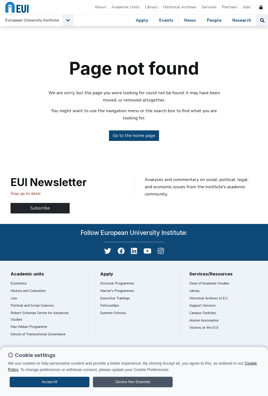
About (100, 7)
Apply (142, 20)
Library (151, 7)
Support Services (202, 305)
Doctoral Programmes (117, 283)
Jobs (246, 7)
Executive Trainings (115, 298)
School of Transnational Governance (38, 334)
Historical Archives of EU (208, 298)
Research (241, 20)
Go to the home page (134, 136)
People (214, 20)
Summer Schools (113, 313)
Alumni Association (204, 320)
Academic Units (126, 7)
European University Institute (32, 20)
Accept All (49, 382)
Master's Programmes (117, 290)
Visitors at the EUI (203, 327)
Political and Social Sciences (32, 305)
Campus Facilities (202, 313)
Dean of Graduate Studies (209, 283)
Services (209, 7)
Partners (229, 7)
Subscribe (40, 208)
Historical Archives (179, 7)
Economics (19, 283)
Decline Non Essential (133, 382)
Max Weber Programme (29, 326)
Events (166, 20)
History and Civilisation (28, 290)
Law (14, 298)
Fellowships (109, 305)
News (190, 20)
